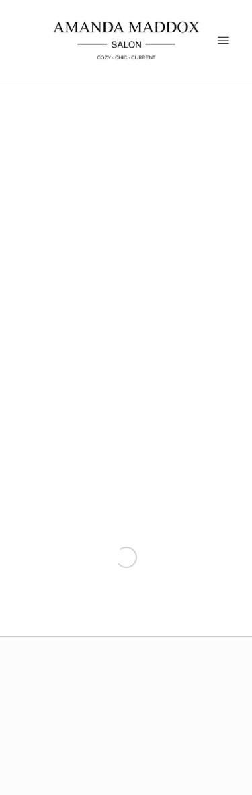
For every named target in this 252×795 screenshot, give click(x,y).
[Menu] (223, 40)
